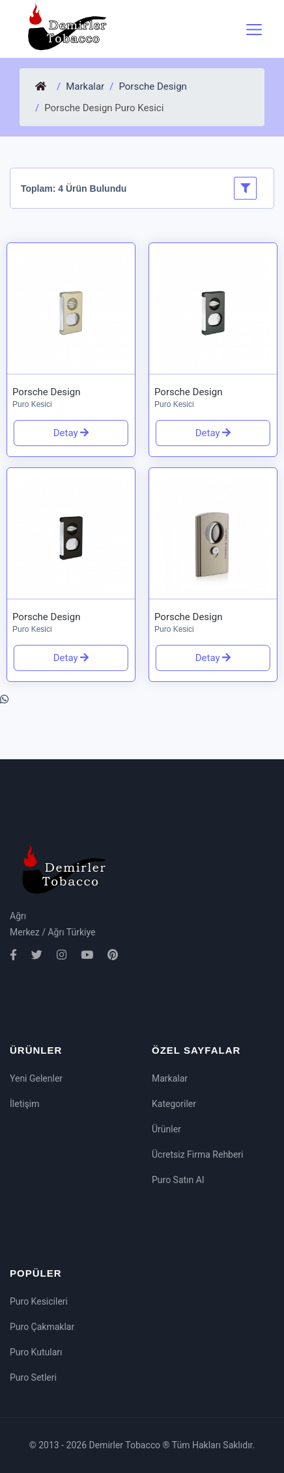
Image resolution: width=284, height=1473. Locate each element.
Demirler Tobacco (126, 1445)
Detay (67, 433)
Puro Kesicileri (39, 1301)
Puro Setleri (33, 1377)
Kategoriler (174, 1104)
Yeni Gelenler (36, 1078)
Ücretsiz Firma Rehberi (198, 1154)
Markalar (85, 86)
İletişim (25, 1104)
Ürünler (166, 1129)
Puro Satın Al (178, 1180)
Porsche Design (152, 86)
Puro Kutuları (36, 1352)
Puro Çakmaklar (42, 1327)
